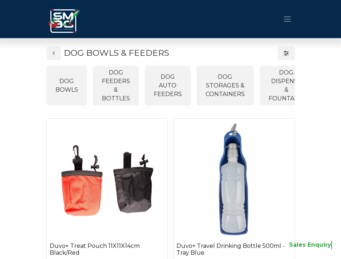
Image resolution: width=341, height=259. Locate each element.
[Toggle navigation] (287, 19)
